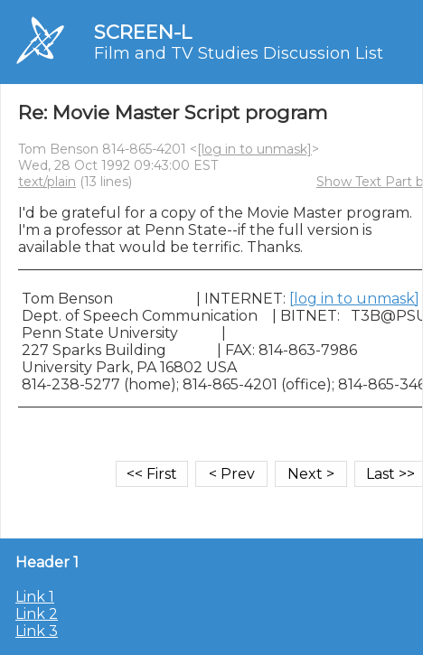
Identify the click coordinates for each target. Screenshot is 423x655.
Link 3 (36, 631)
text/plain (47, 181)
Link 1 (34, 596)
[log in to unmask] (254, 149)
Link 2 (36, 613)
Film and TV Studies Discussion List (238, 53)
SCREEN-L (143, 32)
